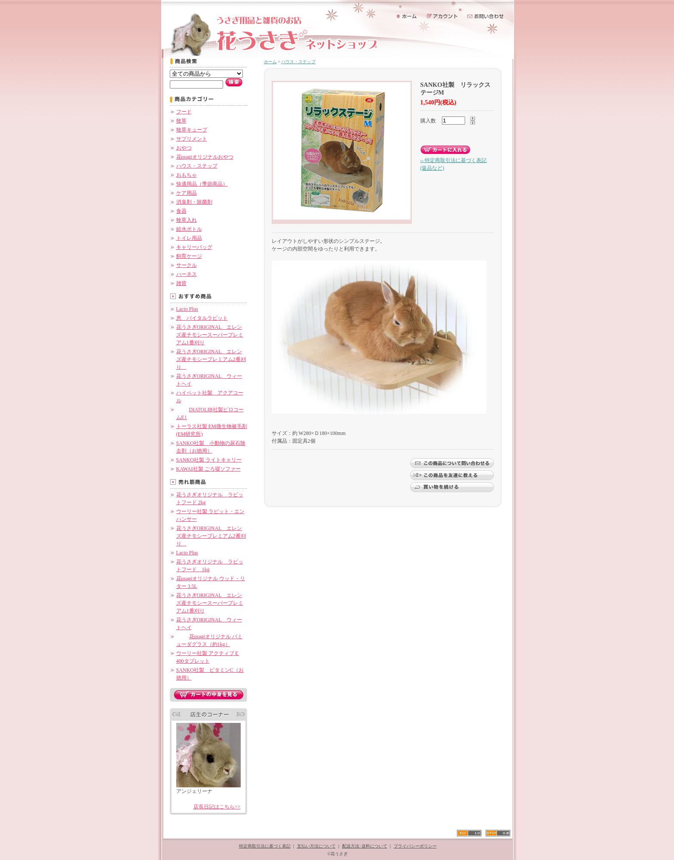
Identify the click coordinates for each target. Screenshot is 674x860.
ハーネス (186, 274)
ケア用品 (186, 193)
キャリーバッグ (194, 247)
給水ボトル (189, 229)
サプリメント (191, 139)
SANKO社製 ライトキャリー (209, 460)
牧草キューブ (191, 130)
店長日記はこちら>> (217, 807)
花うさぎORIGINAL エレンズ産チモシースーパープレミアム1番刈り (209, 335)
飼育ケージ (189, 256)
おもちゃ (186, 175)
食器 (181, 211)
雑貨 (181, 283)
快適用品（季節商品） (202, 184)
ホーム (270, 61)
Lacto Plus (187, 309)
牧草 (181, 121)
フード (184, 112)
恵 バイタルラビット (202, 318)
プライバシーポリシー (415, 846)
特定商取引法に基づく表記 (265, 846)
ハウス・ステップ (197, 166)
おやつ (184, 148)
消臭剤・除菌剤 (194, 202)
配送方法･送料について (364, 846)
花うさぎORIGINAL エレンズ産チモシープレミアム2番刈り (211, 359)
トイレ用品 (189, 238)
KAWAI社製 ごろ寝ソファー (208, 469)
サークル (186, 265)
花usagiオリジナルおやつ (204, 157)
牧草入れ (186, 220)
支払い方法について (316, 846)
